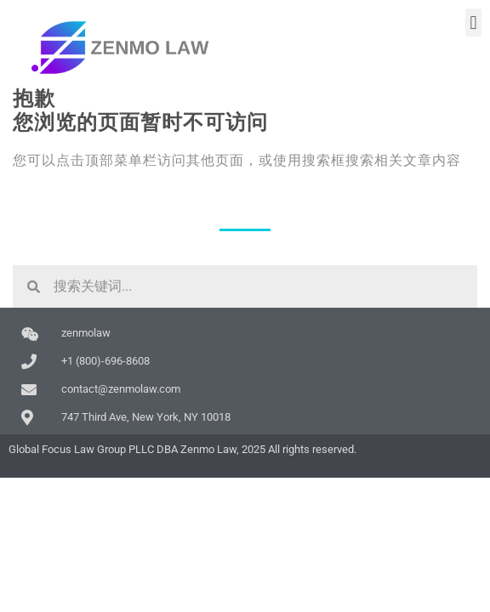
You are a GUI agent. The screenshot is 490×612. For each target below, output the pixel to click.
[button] (473, 22)
